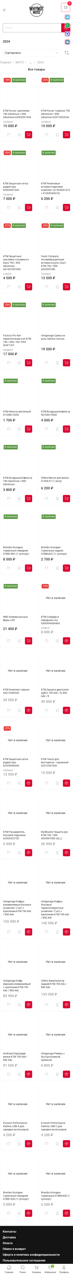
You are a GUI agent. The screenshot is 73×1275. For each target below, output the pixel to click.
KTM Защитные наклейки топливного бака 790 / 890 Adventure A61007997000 (16, 263)
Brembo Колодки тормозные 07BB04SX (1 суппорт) (55, 1196)
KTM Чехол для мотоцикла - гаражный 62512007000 (54, 762)
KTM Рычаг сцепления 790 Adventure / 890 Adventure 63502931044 (17, 114)
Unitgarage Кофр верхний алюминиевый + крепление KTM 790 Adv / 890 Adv (17, 985)
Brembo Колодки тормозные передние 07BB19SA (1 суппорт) (16, 1196)
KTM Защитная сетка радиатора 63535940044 (15, 762)
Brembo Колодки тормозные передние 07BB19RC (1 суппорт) (16, 550)
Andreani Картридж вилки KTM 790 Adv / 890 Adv (15, 1057)
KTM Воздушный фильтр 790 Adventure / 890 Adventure (17, 481)
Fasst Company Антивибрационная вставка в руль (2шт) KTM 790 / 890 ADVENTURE (53, 263)
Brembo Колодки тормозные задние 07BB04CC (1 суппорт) (54, 550)
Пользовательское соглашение (24, 1260)
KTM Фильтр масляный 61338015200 (17, 413)
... (30, 62)
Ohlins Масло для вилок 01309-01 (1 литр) (55, 479)
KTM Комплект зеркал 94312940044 (16, 691)
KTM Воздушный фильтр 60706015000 (55, 413)
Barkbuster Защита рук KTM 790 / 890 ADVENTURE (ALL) (54, 835)
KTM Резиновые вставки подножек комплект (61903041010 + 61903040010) (55, 188)
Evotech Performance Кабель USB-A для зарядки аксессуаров (16, 1126)
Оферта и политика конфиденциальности (31, 1254)
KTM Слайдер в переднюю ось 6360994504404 (50, 620)
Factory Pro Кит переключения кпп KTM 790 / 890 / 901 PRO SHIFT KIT (17, 340)
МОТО (20, 62)
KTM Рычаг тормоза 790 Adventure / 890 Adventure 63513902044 (55, 114)
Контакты (9, 1231)
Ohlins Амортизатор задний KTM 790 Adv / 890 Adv (54, 984)
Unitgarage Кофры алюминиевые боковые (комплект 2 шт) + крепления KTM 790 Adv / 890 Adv (17, 908)
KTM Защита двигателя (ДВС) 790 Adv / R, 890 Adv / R (55, 693)
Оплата (8, 1243)
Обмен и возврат (14, 1249)
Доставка (9, 1237)
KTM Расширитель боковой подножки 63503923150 (14, 835)
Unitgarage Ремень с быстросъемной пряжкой (53, 1057)
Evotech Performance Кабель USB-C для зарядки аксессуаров (53, 1126)
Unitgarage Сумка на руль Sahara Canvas (53, 337)
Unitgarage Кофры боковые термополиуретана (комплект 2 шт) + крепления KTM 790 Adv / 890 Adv (55, 909)
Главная (5, 62)
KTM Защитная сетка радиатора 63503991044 (15, 187)
